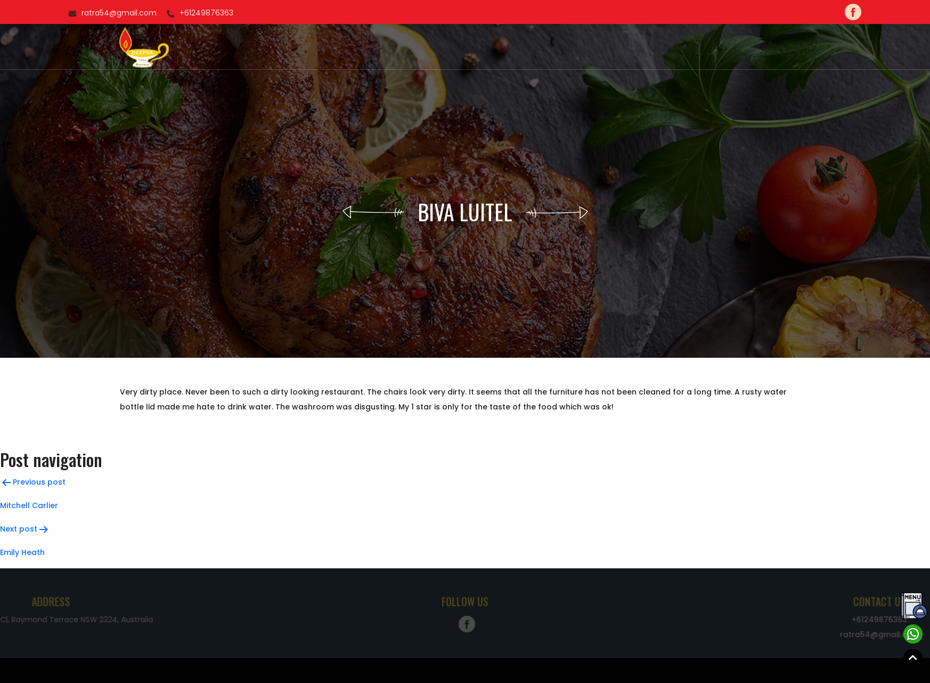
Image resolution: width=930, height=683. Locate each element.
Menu (521, 47)
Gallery (484, 47)
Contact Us (599, 47)
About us (382, 47)
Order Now (435, 47)
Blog (552, 47)
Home (342, 47)
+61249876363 (56, 12)
